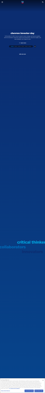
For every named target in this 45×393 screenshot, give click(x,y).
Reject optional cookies (39, 390)
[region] (22, 385)
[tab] (12, 46)
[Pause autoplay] (35, 46)
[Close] (43, 380)
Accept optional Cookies (29, 390)
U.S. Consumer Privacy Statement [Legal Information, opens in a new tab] (14, 388)
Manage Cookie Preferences (5, 390)
